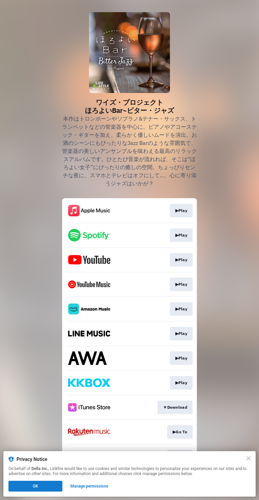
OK (35, 486)
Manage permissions (89, 486)
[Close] (248, 458)
